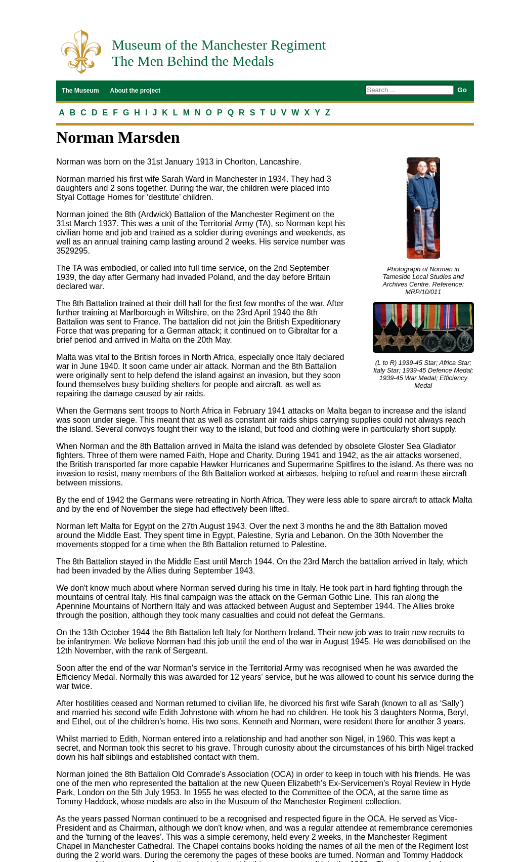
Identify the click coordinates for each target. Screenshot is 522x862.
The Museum (80, 90)
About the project (135, 90)
